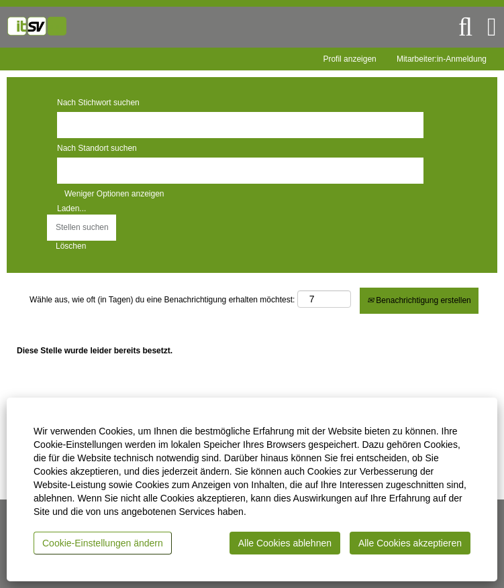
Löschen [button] (71, 246)
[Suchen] (465, 27)
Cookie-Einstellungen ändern (102, 543)
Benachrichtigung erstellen (419, 300)
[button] (492, 27)
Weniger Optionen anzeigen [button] (114, 193)
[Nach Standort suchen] (240, 171)
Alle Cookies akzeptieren (410, 543)
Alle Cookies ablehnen (285, 543)
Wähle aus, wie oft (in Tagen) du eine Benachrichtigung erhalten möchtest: (162, 299)
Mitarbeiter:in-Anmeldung (442, 59)
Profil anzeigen (349, 59)
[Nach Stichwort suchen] (240, 125)
